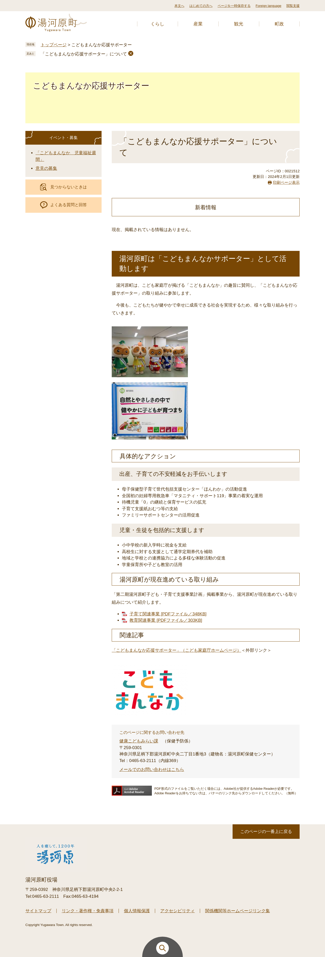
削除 (130, 53)
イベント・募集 (63, 137)
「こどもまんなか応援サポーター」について (84, 54)
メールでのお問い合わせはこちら (151, 769)
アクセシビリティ (177, 910)
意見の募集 (46, 168)
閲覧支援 (293, 6)
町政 (279, 23)
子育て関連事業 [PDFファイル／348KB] (167, 614)
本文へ (179, 6)
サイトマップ (38, 910)
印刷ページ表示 (286, 182)
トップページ (54, 44)
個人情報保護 (137, 910)
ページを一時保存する (234, 6)
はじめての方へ (201, 6)
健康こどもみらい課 (138, 741)
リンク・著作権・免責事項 (87, 910)
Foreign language (268, 6)
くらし (157, 23)
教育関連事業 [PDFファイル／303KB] (165, 620)
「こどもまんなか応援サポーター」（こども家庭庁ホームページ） (176, 650)
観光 (238, 23)
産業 (198, 23)
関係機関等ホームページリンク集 (237, 910)
